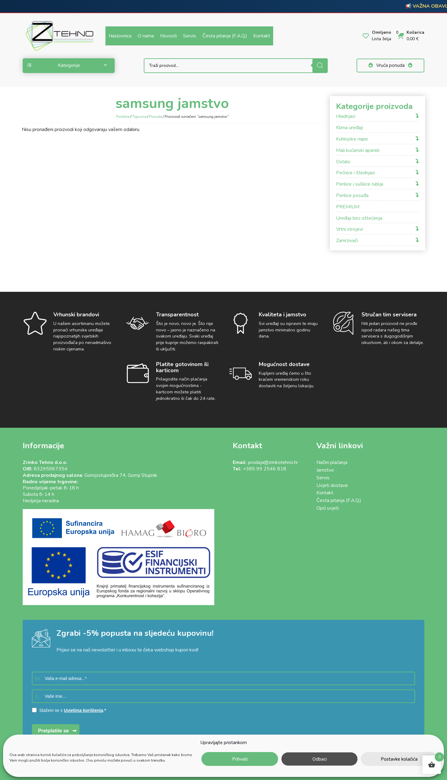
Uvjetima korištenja (83, 710)
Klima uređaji (349, 128)
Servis (189, 36)
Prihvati (240, 759)
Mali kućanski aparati (358, 150)
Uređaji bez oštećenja (359, 218)
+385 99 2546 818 (264, 468)
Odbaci (319, 759)
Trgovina (139, 116)
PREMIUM (347, 207)
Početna (122, 116)
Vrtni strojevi (349, 229)
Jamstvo (325, 470)
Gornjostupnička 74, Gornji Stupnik (120, 475)
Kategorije (67, 65)
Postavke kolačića (399, 759)
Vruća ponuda (390, 65)
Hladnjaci (345, 116)
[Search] (320, 65)
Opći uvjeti (327, 508)
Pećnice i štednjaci (355, 173)
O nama (146, 36)
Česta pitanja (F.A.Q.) (224, 36)
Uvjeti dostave (332, 485)
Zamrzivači (347, 240)
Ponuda (155, 116)
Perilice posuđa (352, 195)
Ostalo (343, 162)
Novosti (168, 36)
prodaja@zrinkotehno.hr (273, 462)
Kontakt (261, 36)
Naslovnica (120, 36)
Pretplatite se (53, 730)
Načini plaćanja (331, 462)
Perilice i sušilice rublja (359, 184)
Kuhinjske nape (352, 139)
